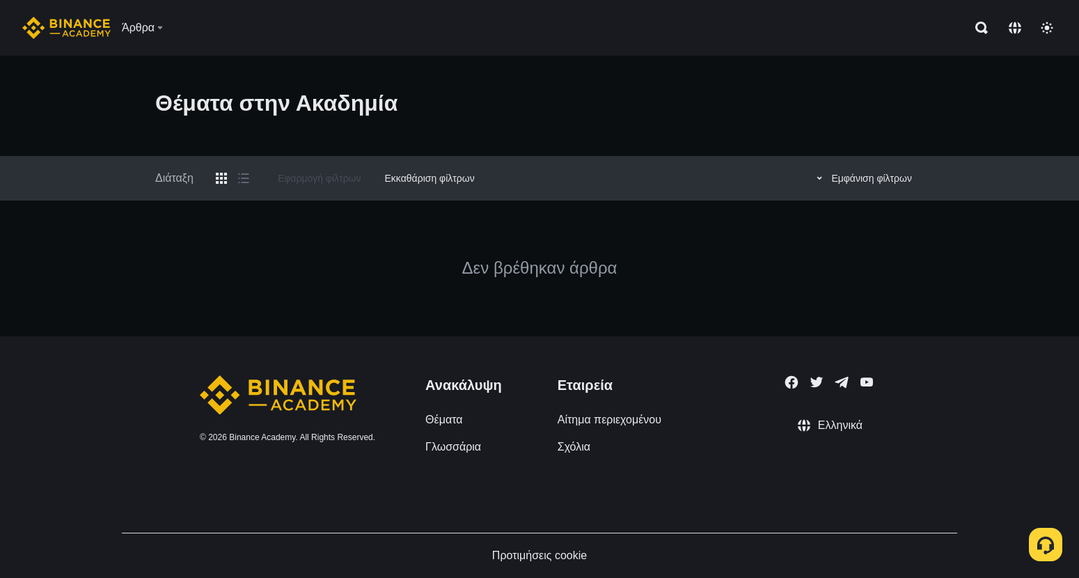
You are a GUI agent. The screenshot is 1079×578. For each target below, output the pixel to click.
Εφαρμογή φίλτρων (319, 178)
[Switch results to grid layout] (221, 178)
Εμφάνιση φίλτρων (862, 178)
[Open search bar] (977, 27)
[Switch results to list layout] (244, 178)
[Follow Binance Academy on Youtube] (867, 381)
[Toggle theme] (1047, 28)
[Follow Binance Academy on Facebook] (791, 382)
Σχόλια (574, 447)
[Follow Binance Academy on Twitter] (817, 382)
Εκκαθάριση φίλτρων (430, 178)
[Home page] (66, 28)
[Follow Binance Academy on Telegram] (842, 382)
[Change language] (1015, 27)
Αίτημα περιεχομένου (609, 419)
